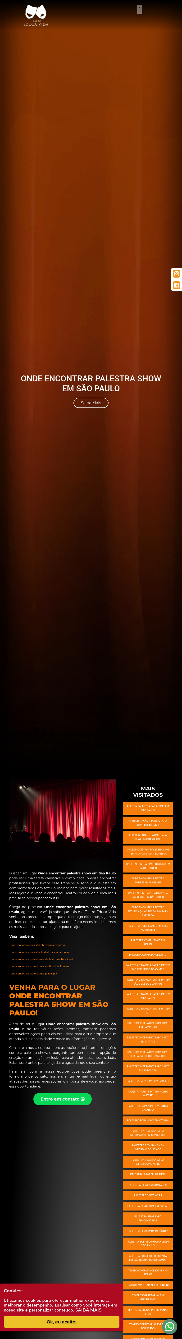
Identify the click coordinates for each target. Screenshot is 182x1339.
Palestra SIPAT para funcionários (147, 1218)
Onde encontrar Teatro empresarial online (148, 880)
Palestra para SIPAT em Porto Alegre (148, 1093)
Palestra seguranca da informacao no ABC (148, 1147)
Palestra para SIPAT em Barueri (148, 1081)
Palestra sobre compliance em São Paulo (148, 1243)
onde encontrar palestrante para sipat (34, 973)
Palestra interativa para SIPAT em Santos (148, 1039)
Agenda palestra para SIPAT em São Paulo (148, 808)
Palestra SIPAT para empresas (147, 1206)
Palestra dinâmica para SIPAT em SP (148, 1010)
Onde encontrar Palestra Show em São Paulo (148, 866)
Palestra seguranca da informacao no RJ (148, 1161)
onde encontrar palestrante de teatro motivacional (42, 959)
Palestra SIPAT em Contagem (147, 1185)
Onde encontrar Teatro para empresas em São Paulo (148, 895)
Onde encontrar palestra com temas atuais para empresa (148, 851)
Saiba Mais (91, 403)
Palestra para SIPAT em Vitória (148, 1120)
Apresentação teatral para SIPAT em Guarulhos (148, 837)
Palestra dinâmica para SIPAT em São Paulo (148, 996)
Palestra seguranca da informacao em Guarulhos (148, 1133)
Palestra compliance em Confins (148, 942)
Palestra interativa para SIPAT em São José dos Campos (148, 1054)
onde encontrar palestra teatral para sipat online (40, 952)
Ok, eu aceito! (62, 1322)
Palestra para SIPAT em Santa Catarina (148, 1108)
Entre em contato (63, 1099)
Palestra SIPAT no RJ (148, 1195)
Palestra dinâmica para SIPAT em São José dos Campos (148, 981)
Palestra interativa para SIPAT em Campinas (148, 1025)
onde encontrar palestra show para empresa (38, 945)
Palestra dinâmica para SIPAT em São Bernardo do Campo (148, 967)
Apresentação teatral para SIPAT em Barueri (148, 822)
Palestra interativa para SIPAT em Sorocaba (148, 1068)
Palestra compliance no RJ (148, 954)
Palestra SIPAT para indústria (147, 1231)
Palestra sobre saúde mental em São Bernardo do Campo (147, 1258)
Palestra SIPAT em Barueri (147, 1174)
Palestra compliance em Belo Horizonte (147, 928)
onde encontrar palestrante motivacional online (40, 966)
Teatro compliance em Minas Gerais (148, 1272)
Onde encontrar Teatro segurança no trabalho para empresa (148, 911)
